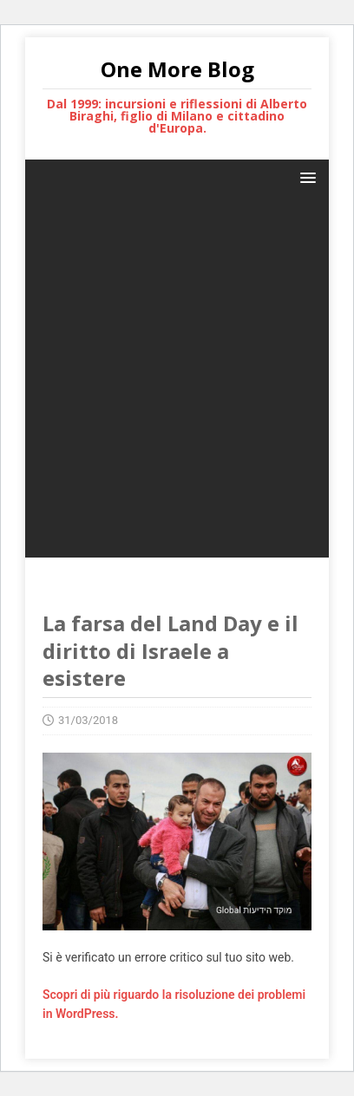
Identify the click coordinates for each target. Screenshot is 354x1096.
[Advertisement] (177, 381)
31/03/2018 (88, 720)
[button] (304, 176)
